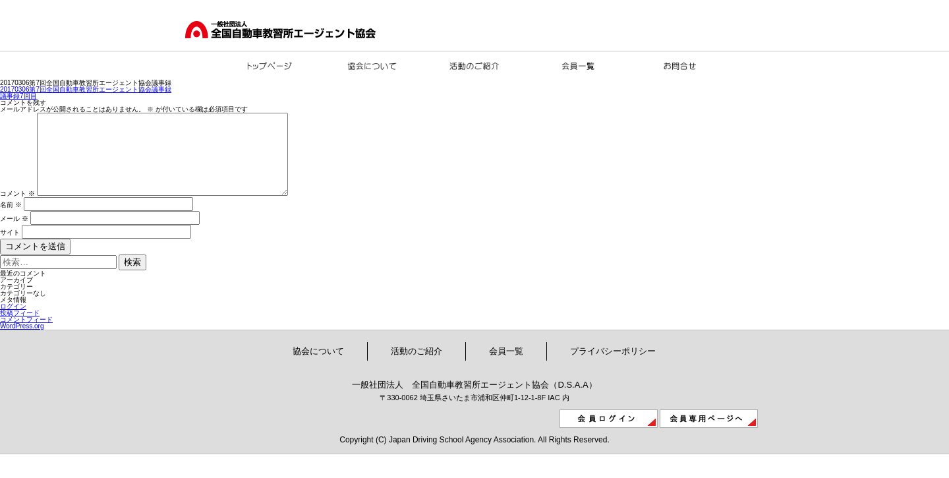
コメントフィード (26, 335)
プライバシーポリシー (613, 367)
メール (14, 234)
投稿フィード (20, 328)
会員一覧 (506, 367)
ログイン (13, 322)
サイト (10, 248)
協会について (318, 367)
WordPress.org (22, 341)
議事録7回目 (18, 96)
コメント (17, 209)
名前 (11, 220)
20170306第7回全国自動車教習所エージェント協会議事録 (85, 89)
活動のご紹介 (416, 367)
